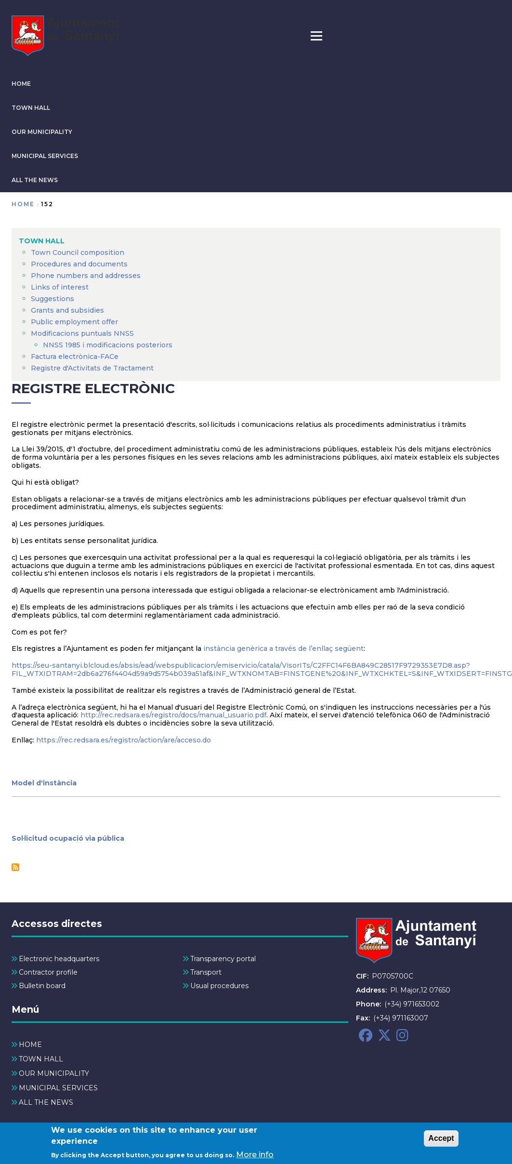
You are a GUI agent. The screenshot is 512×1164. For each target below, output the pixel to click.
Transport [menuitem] (206, 972)
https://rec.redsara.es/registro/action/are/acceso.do (123, 740)
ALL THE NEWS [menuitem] (46, 1102)
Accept (441, 1140)
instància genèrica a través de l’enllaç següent (283, 648)
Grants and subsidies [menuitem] (67, 310)
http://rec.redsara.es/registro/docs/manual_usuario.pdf (173, 715)
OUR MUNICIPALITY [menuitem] (54, 1073)
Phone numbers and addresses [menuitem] (86, 275)
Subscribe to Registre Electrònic (15, 867)
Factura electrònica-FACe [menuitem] (74, 356)
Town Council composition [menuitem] (77, 252)
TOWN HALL (31, 107)
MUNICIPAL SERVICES (45, 155)
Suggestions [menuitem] (52, 298)
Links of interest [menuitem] (60, 287)
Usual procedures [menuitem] (219, 985)
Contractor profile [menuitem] (48, 972)
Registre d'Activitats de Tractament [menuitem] (92, 368)
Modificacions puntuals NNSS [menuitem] (82, 333)
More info (255, 1156)
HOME (21, 83)
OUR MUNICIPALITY (42, 131)
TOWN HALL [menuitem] (42, 241)
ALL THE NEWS (35, 180)
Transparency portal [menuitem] (223, 958)
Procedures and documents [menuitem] (79, 264)
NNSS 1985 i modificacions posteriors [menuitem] (108, 345)
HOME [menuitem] (30, 1044)
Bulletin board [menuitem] (42, 985)
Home (23, 204)
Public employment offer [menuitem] (74, 321)
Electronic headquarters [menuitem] (59, 958)
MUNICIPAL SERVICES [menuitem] (58, 1088)
